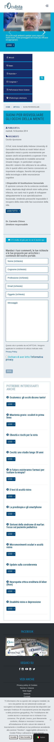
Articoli (16, 107)
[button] (42, 78)
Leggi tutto (12, 211)
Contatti (27, 696)
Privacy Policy (11, 352)
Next (44, 32)
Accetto (13, 737)
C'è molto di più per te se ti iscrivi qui (26, 240)
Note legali (27, 691)
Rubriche (10, 74)
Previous (10, 32)
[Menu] (47, 6)
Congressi (11, 82)
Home (8, 107)
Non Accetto (25, 737)
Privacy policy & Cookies (27, 685)
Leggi (9, 45)
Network (27, 694)
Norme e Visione (27, 688)
